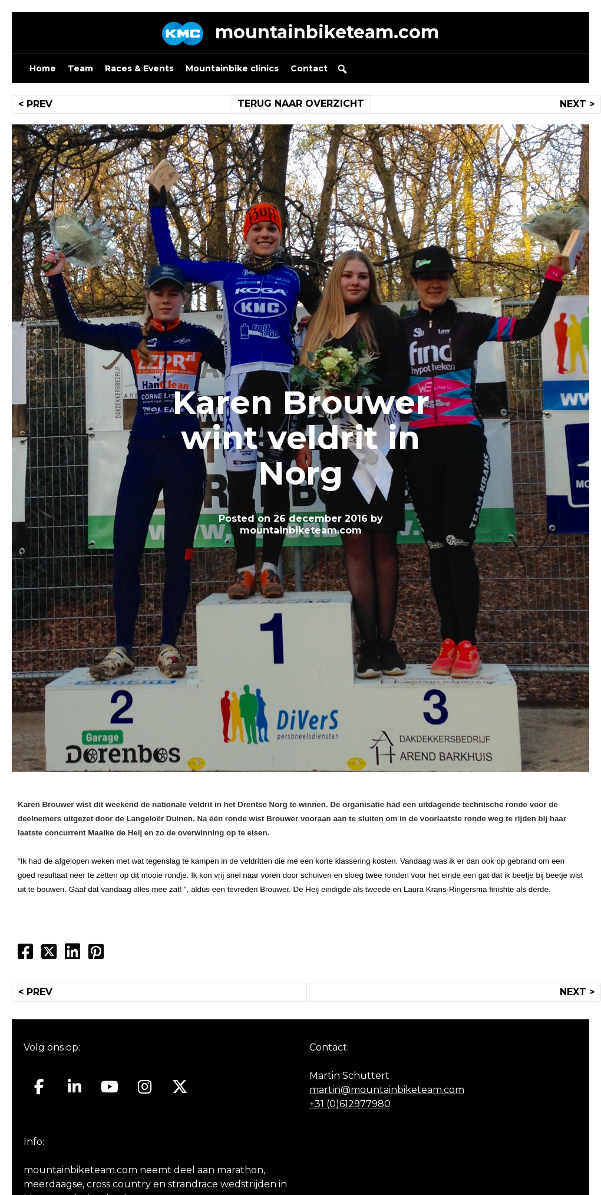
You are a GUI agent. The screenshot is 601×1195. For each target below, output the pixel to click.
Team (80, 68)
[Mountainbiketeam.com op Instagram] (144, 1086)
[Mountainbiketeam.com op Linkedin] (74, 1086)
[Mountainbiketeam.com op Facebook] (39, 1086)
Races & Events (139, 68)
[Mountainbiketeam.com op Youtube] (110, 1086)
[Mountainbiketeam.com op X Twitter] (180, 1086)
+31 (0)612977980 (350, 1104)
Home (42, 68)
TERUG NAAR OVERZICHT (300, 103)
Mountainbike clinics (232, 68)
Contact (309, 68)
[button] (342, 69)
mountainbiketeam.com (327, 32)
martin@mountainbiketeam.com (386, 1089)
